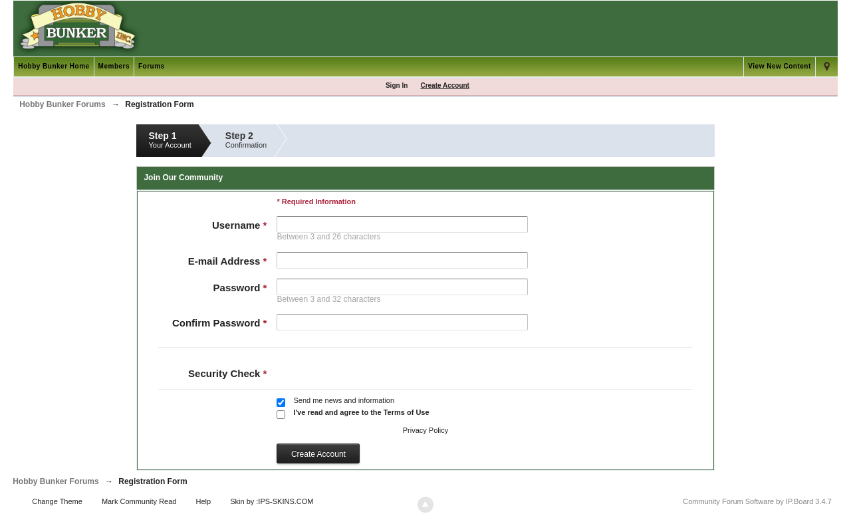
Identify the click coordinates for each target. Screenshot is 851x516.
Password (240, 287)
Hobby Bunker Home (53, 66)
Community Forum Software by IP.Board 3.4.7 (757, 501)
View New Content (779, 66)
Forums (151, 66)
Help (203, 501)
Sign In (397, 85)
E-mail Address (227, 261)
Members (114, 66)
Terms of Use (406, 412)
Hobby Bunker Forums (55, 481)
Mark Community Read (139, 501)
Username (239, 225)
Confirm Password (219, 322)
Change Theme (57, 501)
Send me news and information (343, 400)
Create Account (444, 85)
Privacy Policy (425, 430)
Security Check (227, 373)
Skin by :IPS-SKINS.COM (271, 501)
